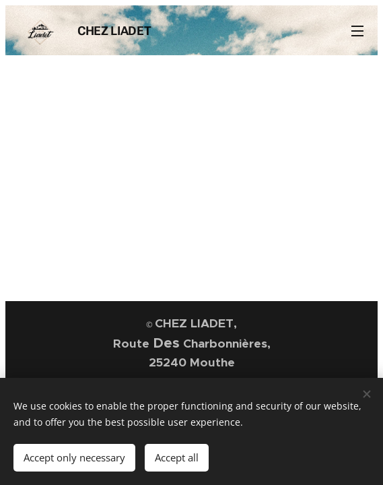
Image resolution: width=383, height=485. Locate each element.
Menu (357, 31)
